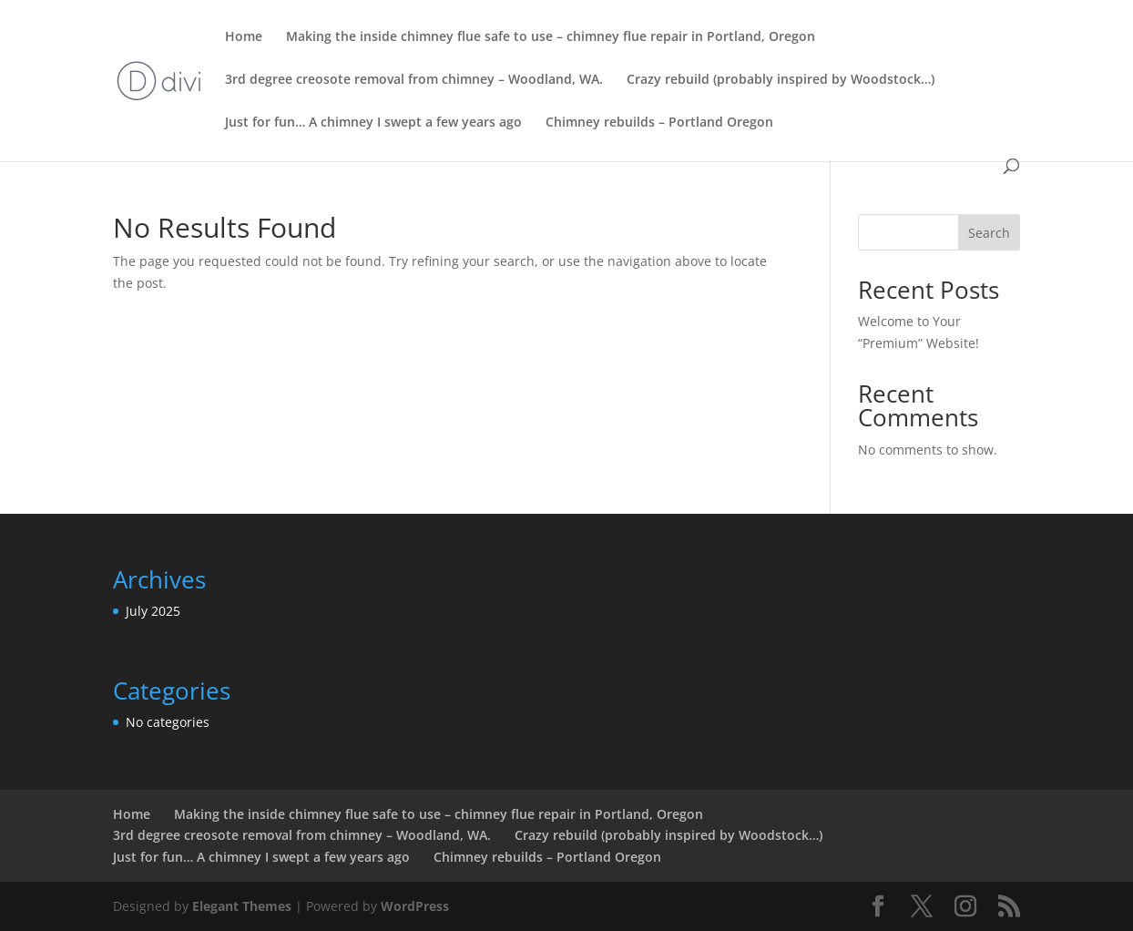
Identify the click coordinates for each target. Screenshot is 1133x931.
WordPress (415, 906)
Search (989, 232)
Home (243, 37)
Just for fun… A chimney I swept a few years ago (373, 123)
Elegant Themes (241, 906)
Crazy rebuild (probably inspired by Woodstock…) (780, 80)
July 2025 (153, 610)
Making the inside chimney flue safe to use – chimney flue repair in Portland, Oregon (550, 37)
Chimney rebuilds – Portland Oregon (659, 123)
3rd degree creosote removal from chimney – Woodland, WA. (414, 80)
